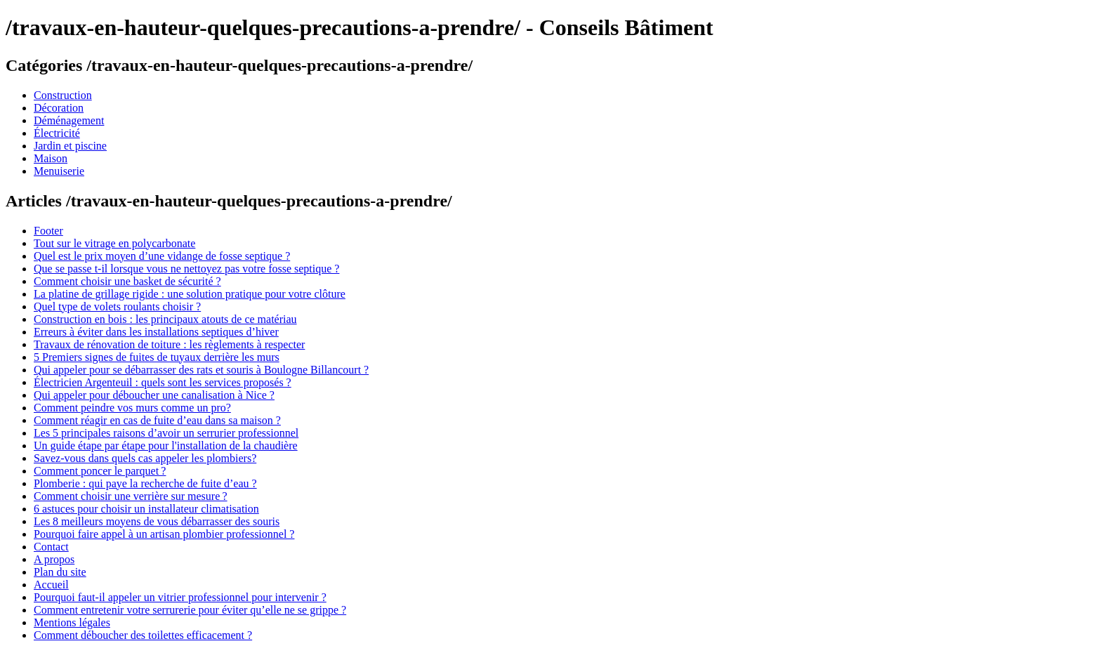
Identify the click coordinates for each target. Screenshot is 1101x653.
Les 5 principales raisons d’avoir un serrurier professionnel (166, 433)
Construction (63, 95)
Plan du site (60, 572)
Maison (50, 158)
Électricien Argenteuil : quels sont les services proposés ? (162, 382)
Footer (48, 231)
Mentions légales (72, 622)
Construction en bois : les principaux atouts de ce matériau (165, 319)
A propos (54, 559)
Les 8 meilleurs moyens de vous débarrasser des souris (156, 521)
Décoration (59, 108)
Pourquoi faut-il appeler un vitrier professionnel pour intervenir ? (180, 597)
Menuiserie (59, 171)
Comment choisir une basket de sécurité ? (127, 281)
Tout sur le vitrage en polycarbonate (114, 243)
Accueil (51, 585)
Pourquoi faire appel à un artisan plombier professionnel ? (164, 534)
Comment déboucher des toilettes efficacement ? (143, 635)
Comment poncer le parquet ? (100, 471)
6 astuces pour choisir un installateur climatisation (146, 509)
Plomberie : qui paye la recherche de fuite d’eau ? (145, 483)
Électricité (57, 133)
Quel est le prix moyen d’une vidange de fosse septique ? (162, 256)
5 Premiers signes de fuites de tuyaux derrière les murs (156, 357)
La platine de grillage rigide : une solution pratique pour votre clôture (189, 294)
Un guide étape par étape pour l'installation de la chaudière (166, 445)
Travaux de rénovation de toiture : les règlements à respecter (169, 344)
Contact (51, 547)
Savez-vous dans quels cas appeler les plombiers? (145, 458)
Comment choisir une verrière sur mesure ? (131, 496)
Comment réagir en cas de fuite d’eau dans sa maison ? (157, 420)
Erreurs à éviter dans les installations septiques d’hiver (156, 332)
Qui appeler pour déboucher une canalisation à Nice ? (154, 395)
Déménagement (69, 120)
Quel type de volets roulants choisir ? (117, 306)
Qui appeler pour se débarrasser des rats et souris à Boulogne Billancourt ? (201, 370)
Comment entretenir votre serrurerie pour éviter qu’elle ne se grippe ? (190, 610)
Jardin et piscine (70, 146)
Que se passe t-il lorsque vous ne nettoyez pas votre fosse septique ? (186, 269)
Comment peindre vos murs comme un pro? (132, 408)
